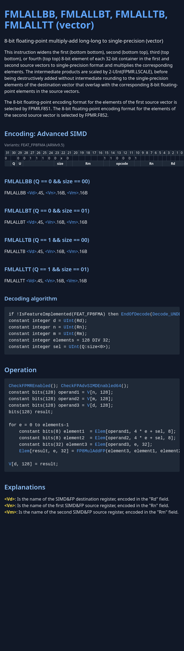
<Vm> (73, 193)
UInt (69, 320)
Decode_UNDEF (168, 314)
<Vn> (50, 193)
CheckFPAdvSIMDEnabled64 (91, 386)
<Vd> (32, 193)
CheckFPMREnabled (30, 386)
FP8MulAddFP (91, 451)
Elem (100, 431)
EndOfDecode (135, 314)
